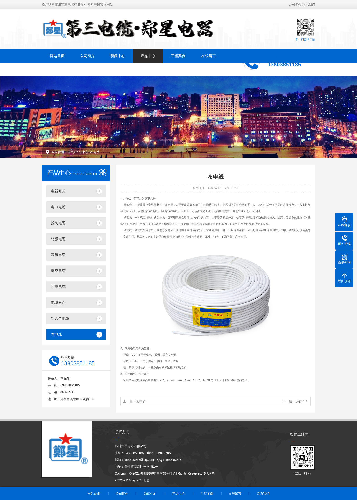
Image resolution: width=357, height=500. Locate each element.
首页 (70, 152)
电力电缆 (58, 207)
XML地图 (143, 480)
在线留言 (208, 55)
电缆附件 (58, 303)
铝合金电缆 (60, 318)
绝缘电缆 (58, 239)
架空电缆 (58, 271)
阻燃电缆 (58, 287)
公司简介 (295, 4)
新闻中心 (117, 55)
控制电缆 (58, 223)
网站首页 (57, 55)
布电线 (95, 152)
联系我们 (308, 4)
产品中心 (148, 55)
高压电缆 (58, 255)
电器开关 (58, 191)
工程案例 (178, 55)
